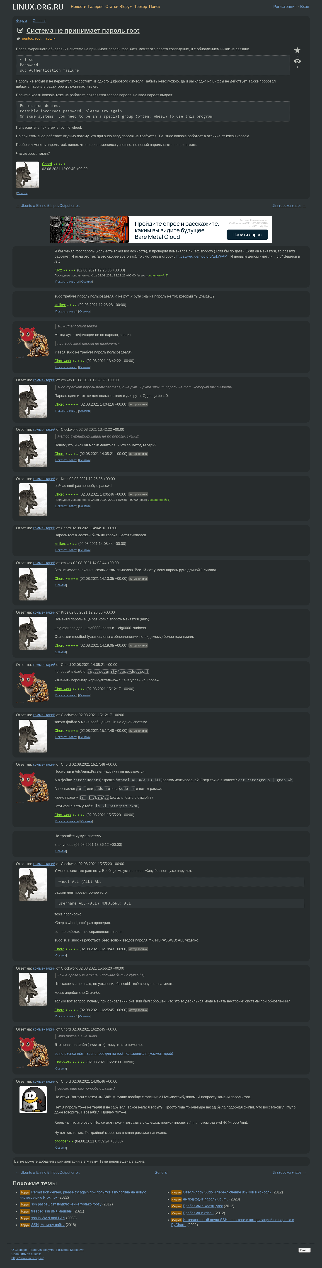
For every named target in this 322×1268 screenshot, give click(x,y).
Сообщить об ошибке (27, 1254)
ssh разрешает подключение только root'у (66, 1204)
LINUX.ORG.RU (38, 7)
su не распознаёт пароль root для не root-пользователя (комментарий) (114, 1053)
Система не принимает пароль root (83, 30)
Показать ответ (66, 311)
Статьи (111, 6)
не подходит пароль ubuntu (205, 1199)
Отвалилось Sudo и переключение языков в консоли (227, 1192)
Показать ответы (67, 281)
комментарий (44, 380)
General (39, 21)
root (38, 38)
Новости (78, 6)
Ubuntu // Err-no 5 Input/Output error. (50, 206)
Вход (304, 6)
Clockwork (63, 361)
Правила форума (41, 1249)
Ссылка (22, 193)
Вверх (304, 1250)
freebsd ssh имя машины (52, 1211)
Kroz (58, 270)
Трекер (140, 6)
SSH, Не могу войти (48, 1225)
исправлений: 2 (156, 275)
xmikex (60, 305)
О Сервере (19, 1249)
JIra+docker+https (286, 206)
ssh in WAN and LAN (48, 1218)
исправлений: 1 (158, 499)
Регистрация (285, 6)
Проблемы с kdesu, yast (203, 1206)
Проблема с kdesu (198, 1213)
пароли (50, 38)
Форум (126, 6)
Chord (47, 164)
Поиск (154, 6)
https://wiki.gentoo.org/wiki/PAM (202, 256)
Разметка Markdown (70, 1249)
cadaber (61, 1141)
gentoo (27, 38)
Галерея (95, 6)
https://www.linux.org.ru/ (28, 1258)
